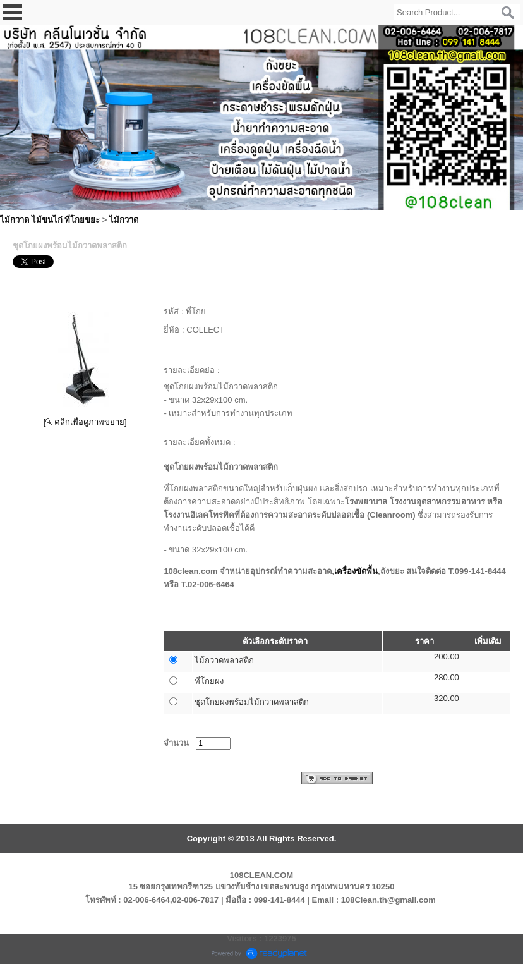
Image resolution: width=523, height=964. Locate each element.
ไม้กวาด (123, 219)
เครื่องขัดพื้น (356, 571)
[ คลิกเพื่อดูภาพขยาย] (85, 422)
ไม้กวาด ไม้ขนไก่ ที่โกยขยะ (50, 219)
